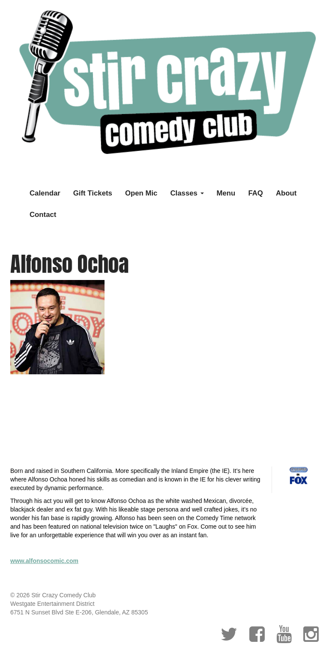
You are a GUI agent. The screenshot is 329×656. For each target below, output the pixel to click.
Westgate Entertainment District (52, 603)
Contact (43, 215)
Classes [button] (186, 193)
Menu (226, 193)
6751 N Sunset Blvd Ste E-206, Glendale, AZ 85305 (79, 612)
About (286, 193)
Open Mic (141, 193)
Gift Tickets (92, 193)
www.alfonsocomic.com (44, 560)
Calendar (45, 193)
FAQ (255, 193)
